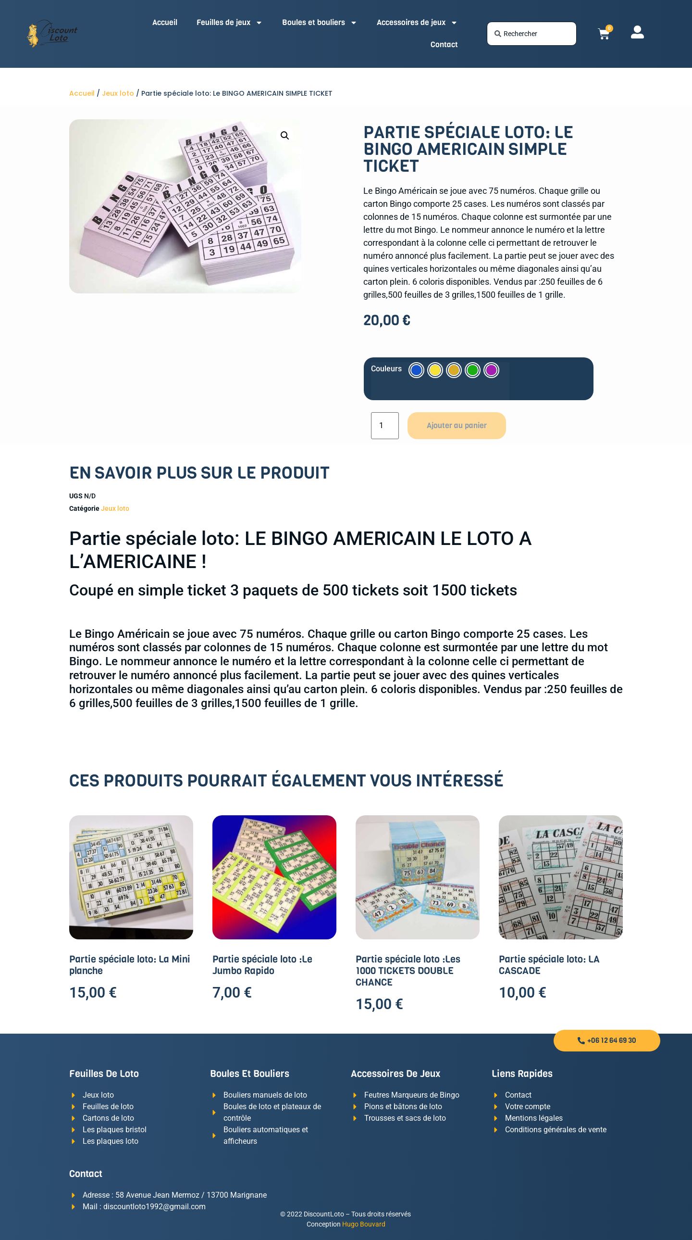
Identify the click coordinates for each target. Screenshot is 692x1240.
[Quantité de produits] (385, 425)
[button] (285, 135)
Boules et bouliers (320, 22)
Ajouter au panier (457, 425)
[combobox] (532, 34)
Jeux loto (118, 93)
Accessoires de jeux (417, 22)
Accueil (164, 22)
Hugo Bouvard (363, 1224)
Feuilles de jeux (230, 22)
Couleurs (386, 369)
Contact (444, 44)
